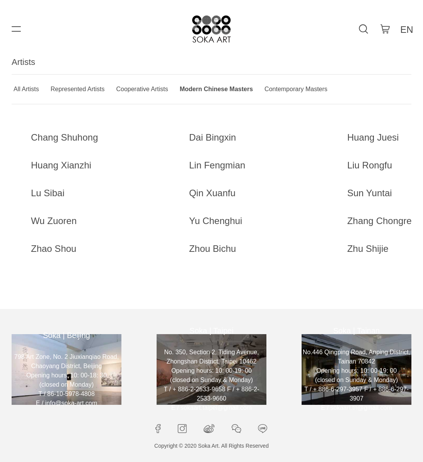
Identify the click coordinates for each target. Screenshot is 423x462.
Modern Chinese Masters (216, 89)
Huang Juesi (373, 137)
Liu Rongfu (369, 165)
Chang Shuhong (64, 137)
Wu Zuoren (54, 221)
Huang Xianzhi (61, 165)
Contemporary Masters (295, 89)
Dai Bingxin (212, 137)
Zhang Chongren (382, 221)
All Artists (26, 89)
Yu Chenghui (215, 221)
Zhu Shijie (368, 248)
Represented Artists (78, 89)
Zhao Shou (53, 248)
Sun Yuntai (369, 193)
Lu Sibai (48, 193)
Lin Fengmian (217, 165)
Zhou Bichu (212, 248)
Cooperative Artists (142, 89)
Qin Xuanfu (212, 193)
